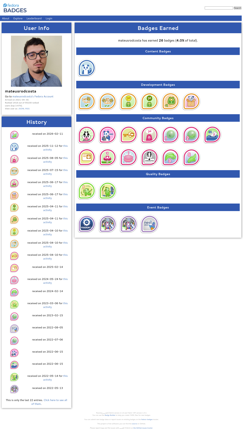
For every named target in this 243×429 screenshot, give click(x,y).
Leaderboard (34, 18)
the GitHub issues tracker (143, 428)
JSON (21, 108)
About (5, 18)
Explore (17, 18)
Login (49, 18)
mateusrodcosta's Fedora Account (32, 96)
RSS (27, 108)
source (134, 423)
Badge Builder (110, 415)
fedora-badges (147, 419)
